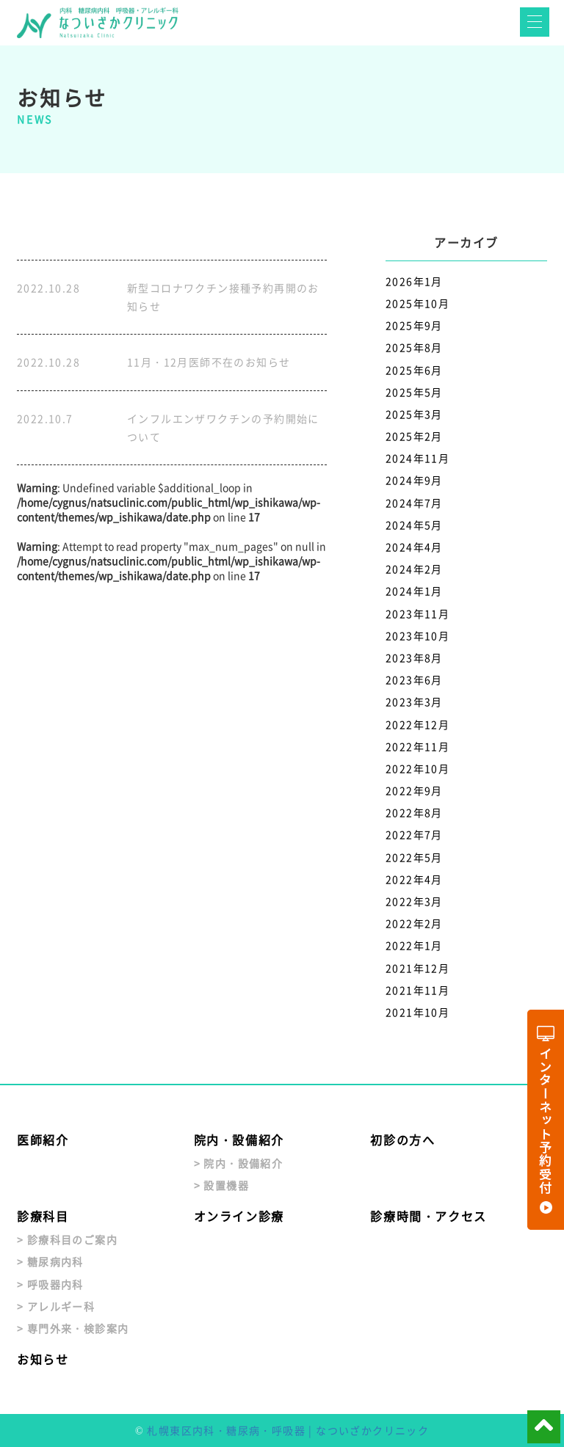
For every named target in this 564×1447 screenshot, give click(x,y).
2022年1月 (414, 945)
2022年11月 (417, 746)
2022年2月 (414, 923)
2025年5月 (414, 391)
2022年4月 (414, 879)
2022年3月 (414, 901)
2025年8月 (414, 347)
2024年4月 (414, 546)
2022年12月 (417, 724)
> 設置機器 (221, 1185)
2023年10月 (417, 635)
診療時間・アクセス (428, 1216)
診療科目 (42, 1216)
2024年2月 (414, 568)
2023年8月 (414, 657)
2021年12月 (417, 968)
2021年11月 (417, 990)
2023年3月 (414, 701)
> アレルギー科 (56, 1306)
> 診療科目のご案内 (67, 1239)
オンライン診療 (239, 1216)
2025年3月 (414, 414)
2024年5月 (414, 524)
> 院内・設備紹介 (238, 1163)
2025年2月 (414, 436)
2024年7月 (414, 502)
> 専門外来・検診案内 (73, 1328)
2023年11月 (417, 613)
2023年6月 (414, 679)
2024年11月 (417, 458)
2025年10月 (417, 303)
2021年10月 (417, 1012)
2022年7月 (414, 834)
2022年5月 (414, 857)
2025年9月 (414, 325)
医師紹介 (42, 1139)
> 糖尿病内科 (50, 1261)
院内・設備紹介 (239, 1139)
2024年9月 (414, 480)
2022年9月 (414, 790)
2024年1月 (414, 590)
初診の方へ (402, 1139)
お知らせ (42, 1359)
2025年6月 (414, 369)
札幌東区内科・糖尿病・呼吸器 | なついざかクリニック (288, 1430)
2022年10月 (417, 768)
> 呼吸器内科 (50, 1284)
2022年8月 (414, 812)
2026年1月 (414, 281)
